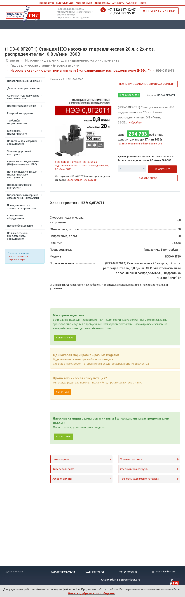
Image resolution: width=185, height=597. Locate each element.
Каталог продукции (63, 572)
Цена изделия (60, 459)
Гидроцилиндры (65, 2)
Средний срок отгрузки (134, 469)
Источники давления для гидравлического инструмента (22, 174)
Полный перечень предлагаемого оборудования (17, 236)
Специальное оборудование (15, 217)
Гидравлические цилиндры (23, 80)
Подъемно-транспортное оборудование (22, 142)
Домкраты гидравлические (23, 88)
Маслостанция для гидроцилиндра (18, 258)
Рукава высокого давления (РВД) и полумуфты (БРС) (23, 163)
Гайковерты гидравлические (17, 132)
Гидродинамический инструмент (19, 186)
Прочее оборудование (20, 225)
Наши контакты (94, 572)
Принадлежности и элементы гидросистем (21, 207)
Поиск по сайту (128, 572)
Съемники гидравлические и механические (23, 97)
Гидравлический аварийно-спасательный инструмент (23, 196)
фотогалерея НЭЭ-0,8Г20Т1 (82, 180)
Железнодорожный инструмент (19, 153)
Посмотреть (63, 436)
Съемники (131, 2)
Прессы (143, 2)
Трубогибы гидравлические (17, 122)
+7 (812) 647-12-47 (122, 9)
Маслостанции (84, 2)
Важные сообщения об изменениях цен (140, 143)
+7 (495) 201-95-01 (122, 13)
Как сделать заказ (63, 469)
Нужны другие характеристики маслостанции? (147, 84)
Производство (46, 2)
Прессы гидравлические (21, 105)
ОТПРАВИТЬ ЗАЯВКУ (159, 11)
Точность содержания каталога (139, 478)
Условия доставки (131, 459)
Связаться (62, 391)
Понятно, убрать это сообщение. (91, 593)
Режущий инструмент (20, 113)
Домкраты (118, 2)
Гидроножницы (102, 2)
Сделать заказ (64, 337)
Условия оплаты (62, 478)
